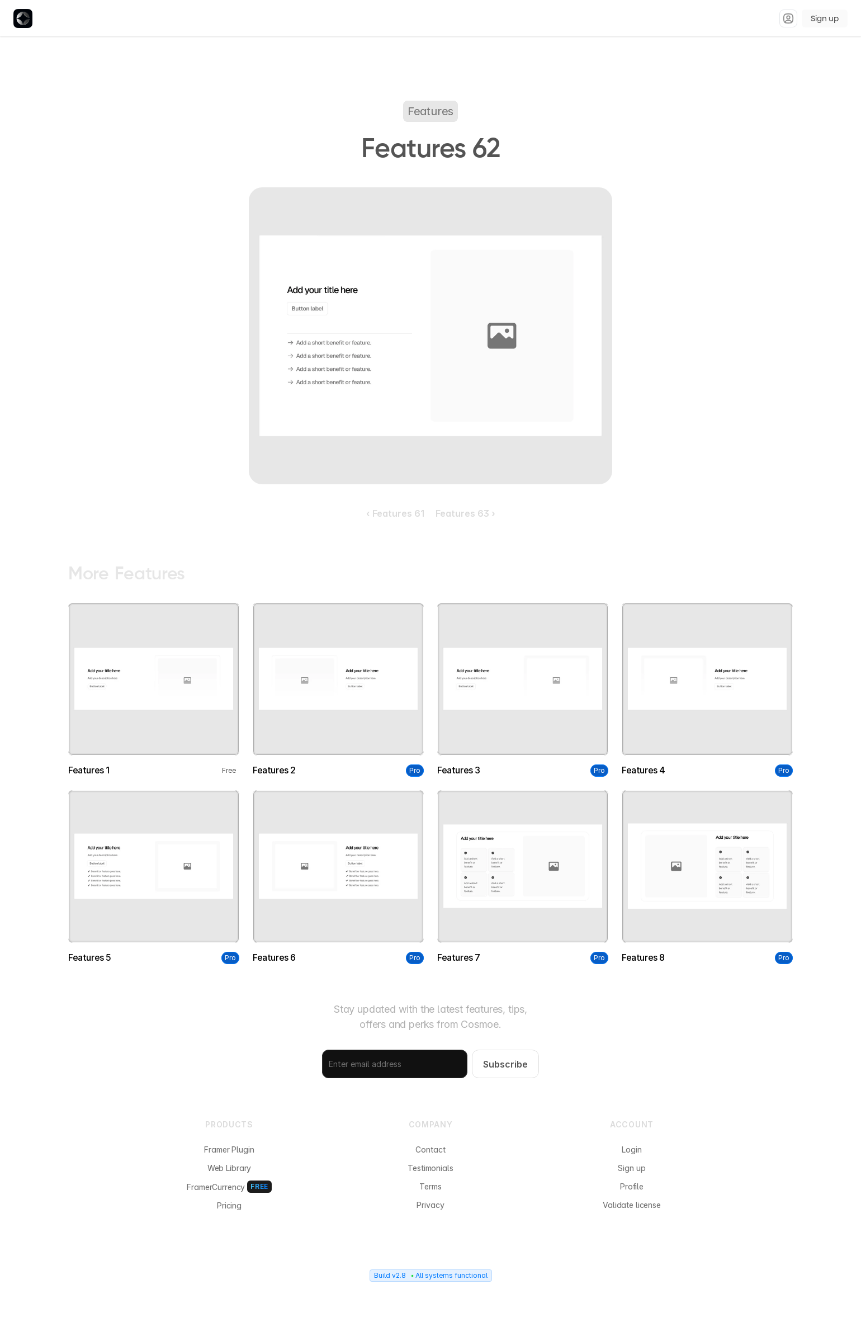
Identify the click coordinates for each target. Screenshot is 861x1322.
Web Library (229, 1168)
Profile (632, 1186)
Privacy (430, 1205)
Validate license (632, 1205)
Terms (430, 1186)
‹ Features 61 (395, 513)
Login (631, 1149)
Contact (430, 1149)
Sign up (825, 18)
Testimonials (430, 1168)
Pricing (229, 1205)
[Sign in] (788, 18)
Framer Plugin (229, 1149)
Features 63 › (465, 513)
